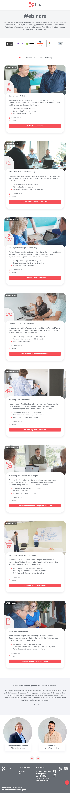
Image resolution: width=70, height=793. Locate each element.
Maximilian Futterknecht (18, 746)
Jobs (20, 774)
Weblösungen (30, 58)
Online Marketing (46, 58)
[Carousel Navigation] (35, 758)
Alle (19, 58)
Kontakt (22, 771)
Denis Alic (52, 746)
